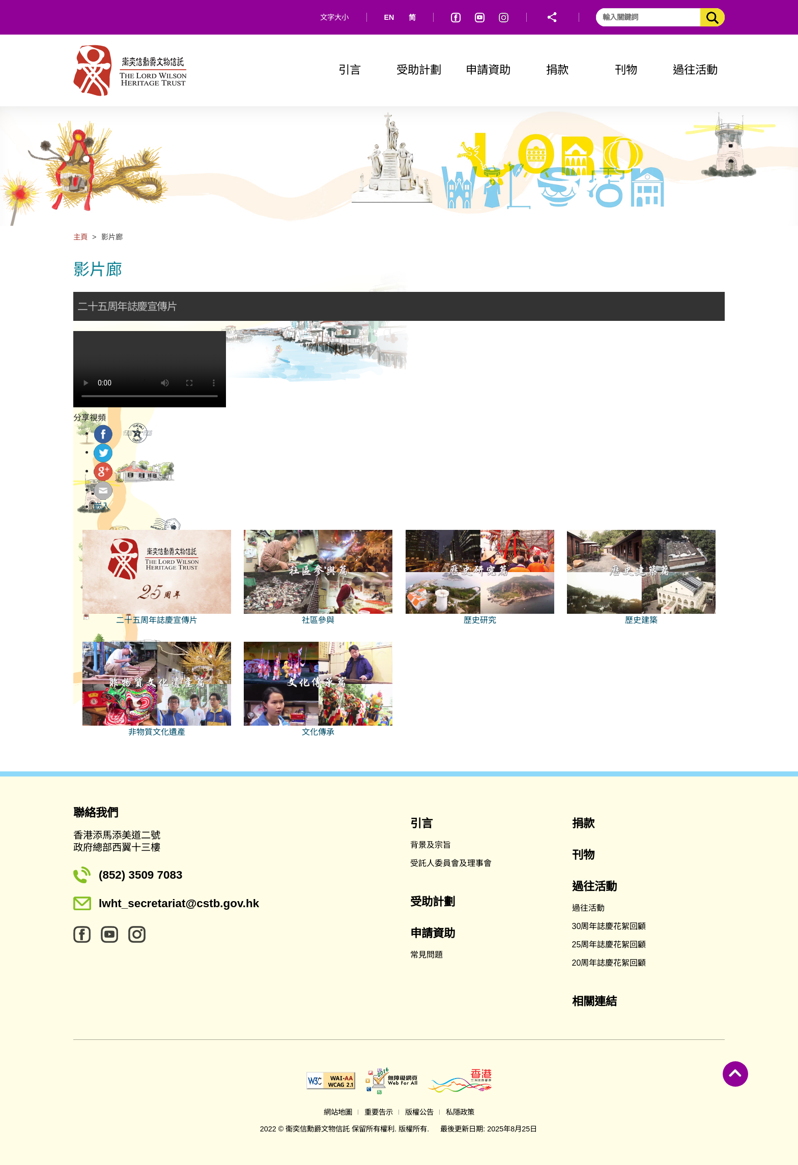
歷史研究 (480, 620)
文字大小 (334, 17)
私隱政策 (460, 1112)
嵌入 (102, 506)
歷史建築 (641, 620)
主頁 (80, 237)
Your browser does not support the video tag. (149, 369)
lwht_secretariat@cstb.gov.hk (179, 903)
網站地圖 (338, 1112)
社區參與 (318, 620)
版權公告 (419, 1112)
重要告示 (378, 1112)
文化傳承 (318, 732)
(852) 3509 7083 (140, 875)
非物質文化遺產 (156, 732)
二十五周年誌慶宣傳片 (156, 620)
